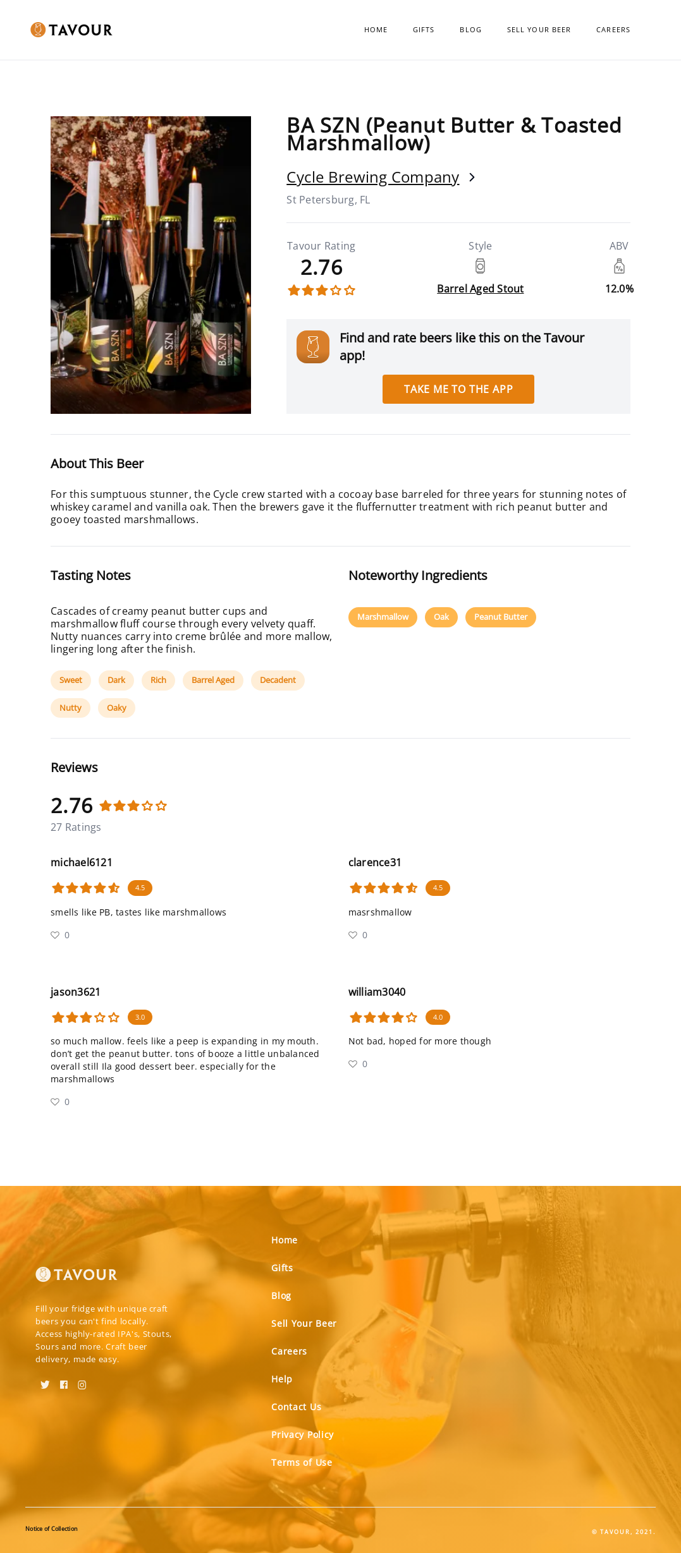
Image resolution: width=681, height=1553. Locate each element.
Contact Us (296, 1407)
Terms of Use (301, 1462)
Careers (613, 29)
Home (376, 29)
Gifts (424, 29)
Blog (470, 29)
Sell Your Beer (539, 29)
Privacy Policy (302, 1435)
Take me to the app (458, 389)
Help (282, 1379)
